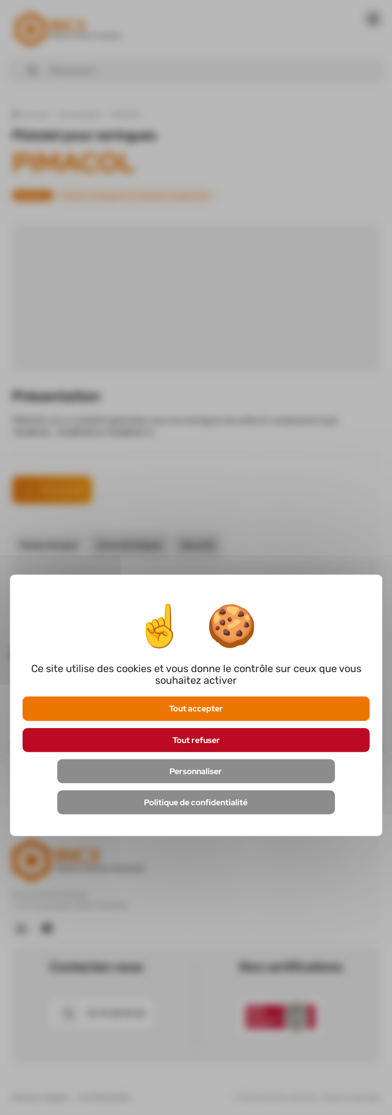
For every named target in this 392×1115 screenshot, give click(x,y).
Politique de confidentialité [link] (196, 802)
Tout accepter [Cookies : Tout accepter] (196, 708)
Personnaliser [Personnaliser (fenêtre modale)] (195, 770)
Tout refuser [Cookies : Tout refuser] (196, 739)
